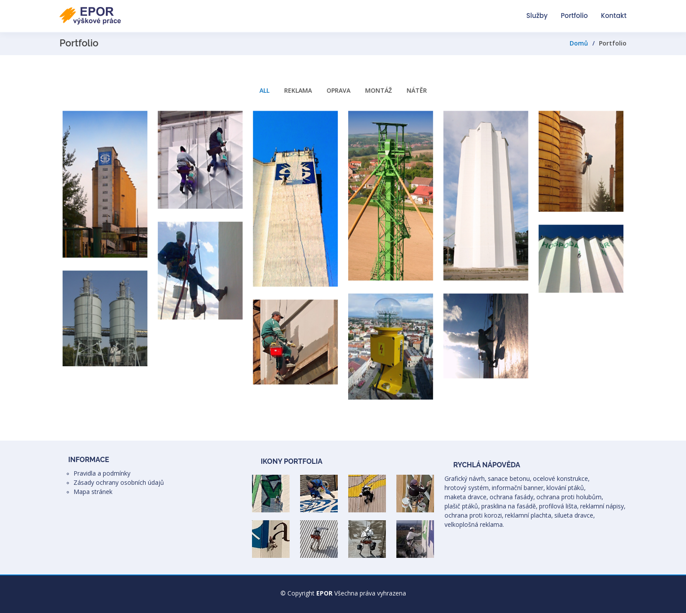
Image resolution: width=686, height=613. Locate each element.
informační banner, (518, 487)
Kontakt (613, 15)
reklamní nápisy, (603, 506)
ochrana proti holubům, (569, 497)
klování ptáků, (566, 487)
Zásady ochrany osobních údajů (119, 482)
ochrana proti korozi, (474, 515)
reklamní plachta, (529, 515)
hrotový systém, (467, 487)
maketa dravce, (466, 497)
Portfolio (574, 15)
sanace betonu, (510, 478)
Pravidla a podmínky (102, 473)
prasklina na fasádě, (509, 506)
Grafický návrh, (465, 478)
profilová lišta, (559, 506)
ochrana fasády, (512, 497)
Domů (579, 43)
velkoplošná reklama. (474, 524)
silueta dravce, (574, 515)
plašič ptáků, (462, 506)
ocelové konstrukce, (561, 478)
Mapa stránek (93, 491)
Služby (537, 15)
